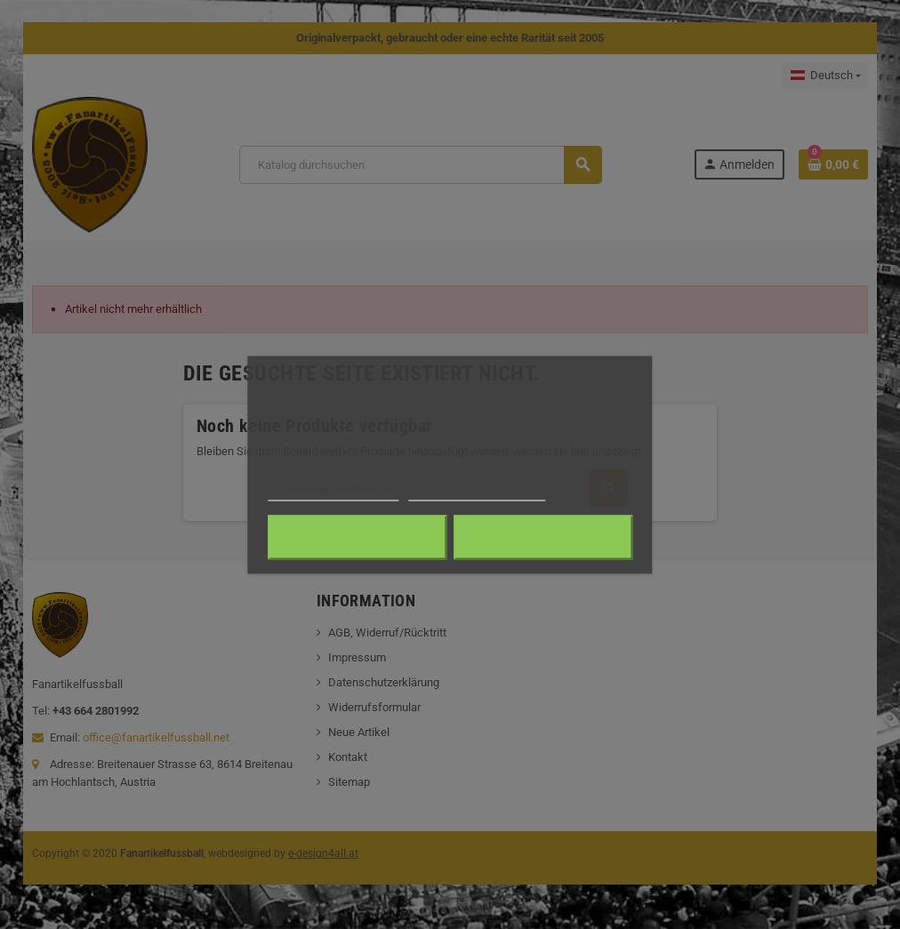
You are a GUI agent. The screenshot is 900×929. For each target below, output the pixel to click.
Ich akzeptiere (543, 537)
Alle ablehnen (357, 537)
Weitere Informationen (333, 492)
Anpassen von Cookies (477, 492)
